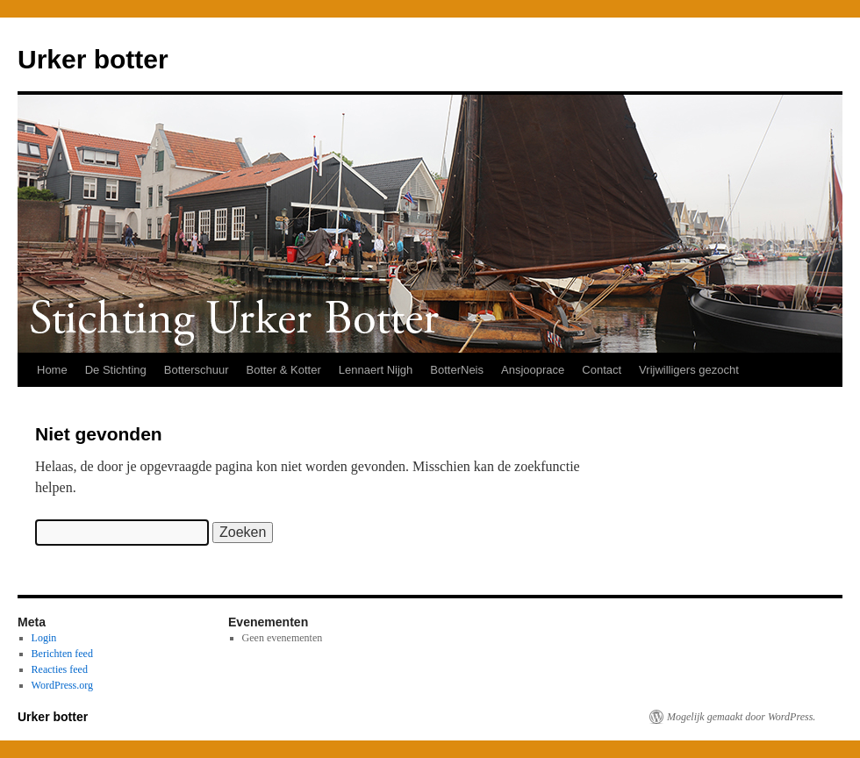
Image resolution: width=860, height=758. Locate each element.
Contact (601, 369)
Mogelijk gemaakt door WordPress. (741, 717)
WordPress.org (62, 685)
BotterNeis (457, 369)
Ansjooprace (532, 369)
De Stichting (116, 369)
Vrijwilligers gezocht (689, 369)
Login (44, 638)
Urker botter (93, 59)
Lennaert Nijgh (376, 369)
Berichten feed (62, 653)
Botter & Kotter (283, 369)
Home (52, 369)
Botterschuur (196, 369)
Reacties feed (60, 669)
